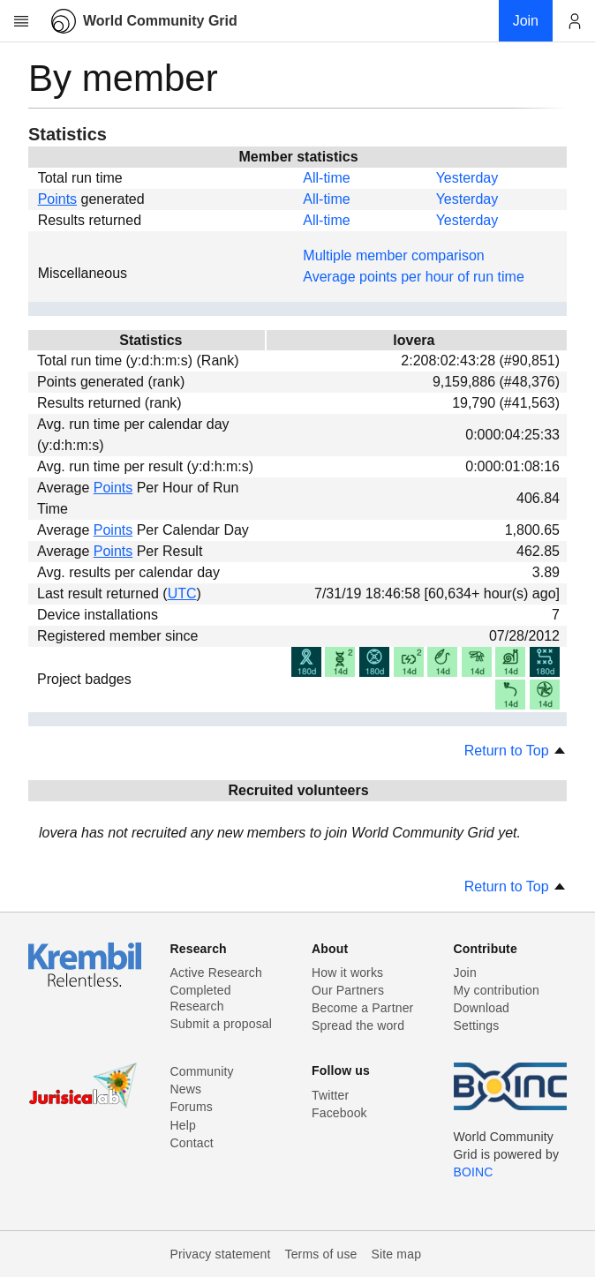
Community (202, 1071)
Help (183, 1125)
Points (57, 199)
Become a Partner (362, 1008)
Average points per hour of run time (413, 276)
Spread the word (358, 1025)
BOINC (473, 1172)
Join (465, 972)
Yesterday (467, 177)
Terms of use (320, 1254)
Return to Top (515, 750)
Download (482, 1008)
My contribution (496, 990)
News (186, 1089)
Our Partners (348, 990)
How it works (347, 972)
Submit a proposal (221, 1024)
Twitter (330, 1095)
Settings (477, 1025)
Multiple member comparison (393, 255)
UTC (182, 593)
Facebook (339, 1113)
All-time (326, 177)
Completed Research (200, 998)
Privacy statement (220, 1254)
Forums (191, 1107)
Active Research (216, 972)
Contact (192, 1143)
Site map (397, 1254)
